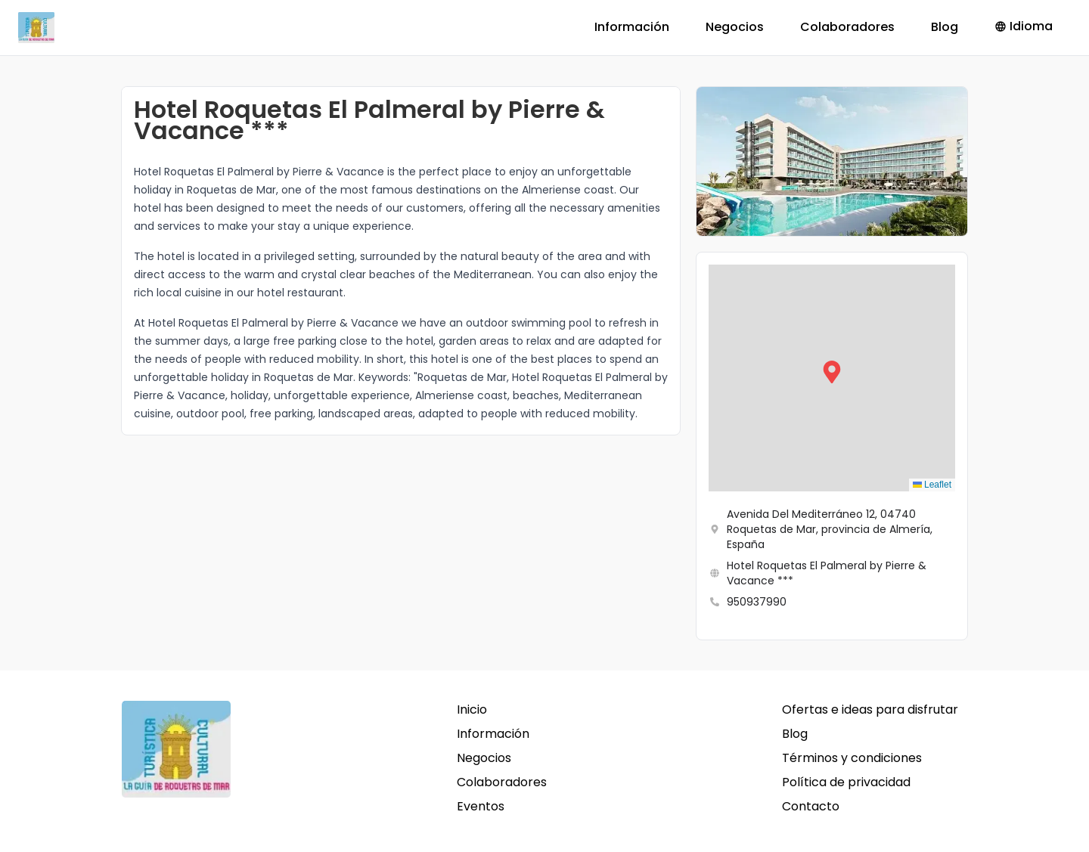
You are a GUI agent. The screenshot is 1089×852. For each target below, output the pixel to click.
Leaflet (932, 484)
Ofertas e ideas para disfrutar (870, 709)
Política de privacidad (846, 782)
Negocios (735, 27)
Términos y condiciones (852, 758)
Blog (944, 27)
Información (631, 27)
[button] (832, 378)
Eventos (480, 806)
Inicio (472, 709)
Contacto (810, 806)
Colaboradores (847, 27)
